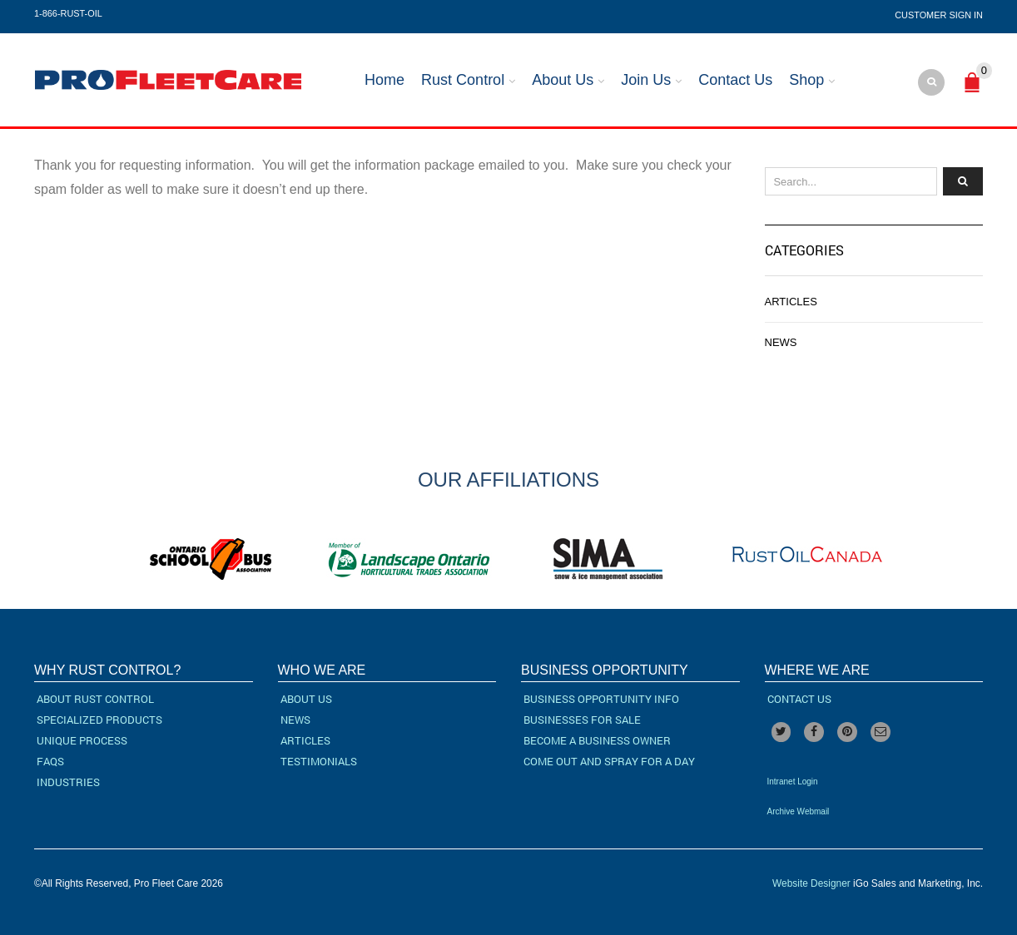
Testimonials (318, 761)
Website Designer (811, 883)
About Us (562, 80)
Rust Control (462, 80)
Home (384, 80)
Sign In (966, 15)
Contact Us (735, 80)
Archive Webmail (798, 811)
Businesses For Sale (582, 719)
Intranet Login (792, 781)
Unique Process (82, 740)
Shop (806, 80)
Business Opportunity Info (601, 698)
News (781, 342)
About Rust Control (95, 698)
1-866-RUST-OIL (68, 13)
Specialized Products (99, 719)
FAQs (50, 761)
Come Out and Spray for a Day (609, 761)
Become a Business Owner (597, 740)
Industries (68, 782)
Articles (791, 301)
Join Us (646, 80)
